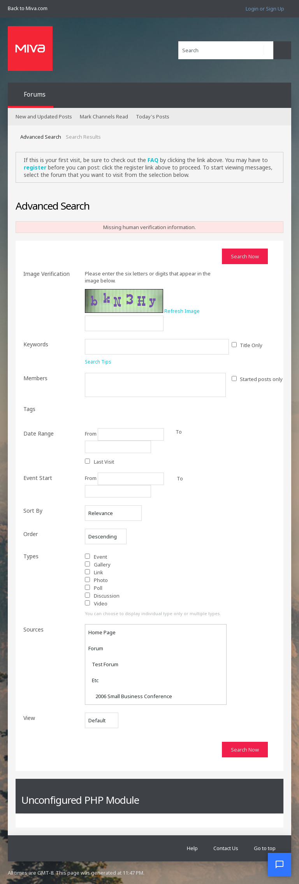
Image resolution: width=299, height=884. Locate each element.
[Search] (225, 50)
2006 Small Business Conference (130, 696)
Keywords (35, 344)
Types (31, 556)
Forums (35, 94)
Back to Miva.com (27, 8)
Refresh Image (182, 310)
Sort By (32, 510)
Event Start (37, 478)
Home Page (102, 632)
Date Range (38, 433)
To (180, 478)
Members (35, 378)
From (124, 434)
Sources (33, 629)
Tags (29, 409)
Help (192, 848)
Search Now (245, 256)
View (29, 718)
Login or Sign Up (265, 8)
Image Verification (46, 273)
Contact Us (225, 848)
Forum (95, 648)
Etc (93, 680)
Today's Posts (152, 116)
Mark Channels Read (104, 116)
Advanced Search (40, 136)
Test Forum (103, 664)
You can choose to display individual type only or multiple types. (153, 613)
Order (30, 534)
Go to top (265, 848)
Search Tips (98, 361)
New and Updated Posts (44, 116)
